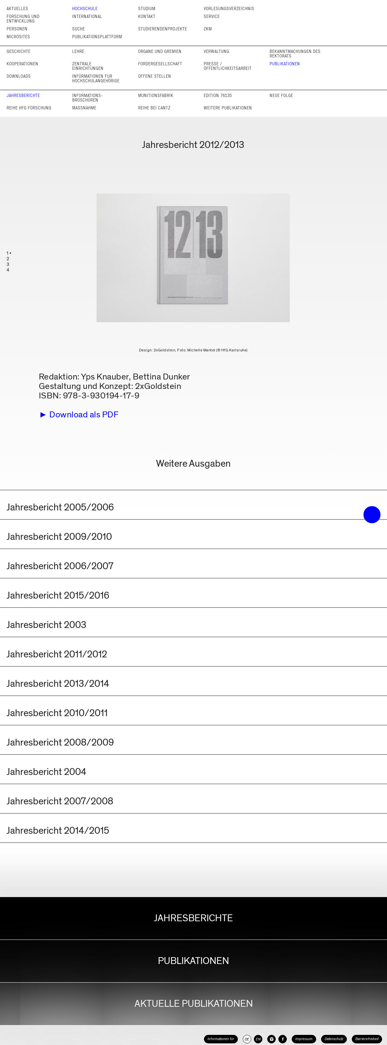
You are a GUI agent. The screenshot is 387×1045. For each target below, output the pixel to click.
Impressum (304, 1039)
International (87, 16)
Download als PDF (83, 414)
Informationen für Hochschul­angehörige (95, 78)
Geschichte (18, 51)
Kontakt (146, 16)
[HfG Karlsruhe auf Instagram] (271, 1039)
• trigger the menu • (372, 514)
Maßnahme (84, 108)
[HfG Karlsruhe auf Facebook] (282, 1039)
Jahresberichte (23, 95)
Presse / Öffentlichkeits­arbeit (228, 66)
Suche (78, 29)
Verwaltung (216, 51)
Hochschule (85, 8)
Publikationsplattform (97, 37)
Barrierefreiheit (367, 1039)
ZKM (208, 29)
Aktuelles (17, 8)
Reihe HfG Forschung (29, 108)
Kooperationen (22, 64)
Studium (146, 8)
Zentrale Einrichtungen (87, 66)
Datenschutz (334, 1039)
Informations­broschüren (87, 98)
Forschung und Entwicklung (23, 19)
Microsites (18, 37)
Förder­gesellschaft (160, 64)
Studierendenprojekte (162, 29)
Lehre (78, 51)
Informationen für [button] (221, 1039)
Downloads (19, 76)
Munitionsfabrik (155, 95)
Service (212, 16)
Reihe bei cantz (154, 108)
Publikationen (285, 64)
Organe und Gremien (159, 51)
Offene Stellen (154, 76)
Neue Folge (281, 95)
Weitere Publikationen (228, 108)
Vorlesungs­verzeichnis (229, 8)
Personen (17, 29)
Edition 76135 (218, 95)
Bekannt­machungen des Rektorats (295, 54)
